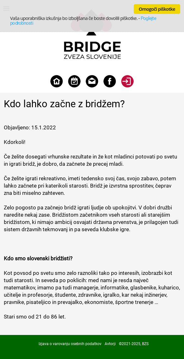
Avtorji (110, 344)
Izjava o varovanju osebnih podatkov (70, 344)
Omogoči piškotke (157, 9)
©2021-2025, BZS (134, 344)
